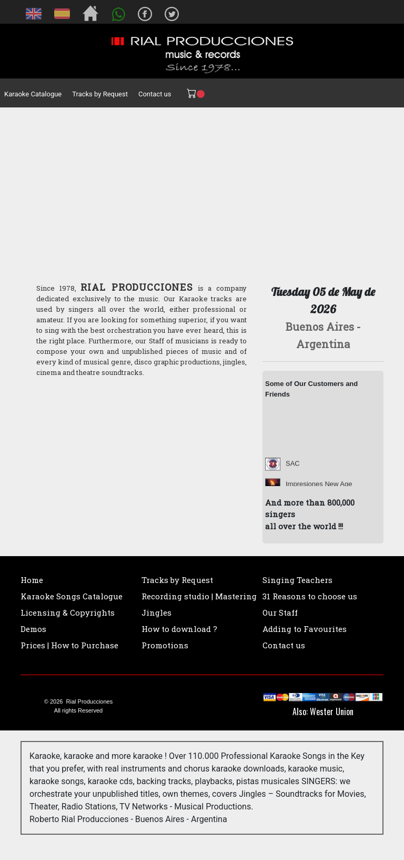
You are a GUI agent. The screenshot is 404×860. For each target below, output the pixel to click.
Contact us (154, 94)
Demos (33, 629)
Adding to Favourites (304, 629)
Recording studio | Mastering (199, 596)
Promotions (165, 645)
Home (32, 580)
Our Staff (280, 612)
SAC (293, 468)
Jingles (156, 612)
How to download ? (179, 629)
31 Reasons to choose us (309, 596)
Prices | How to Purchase (69, 645)
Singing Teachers (297, 580)
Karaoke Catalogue (33, 94)
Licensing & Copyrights (68, 612)
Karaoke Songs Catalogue (72, 596)
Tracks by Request (100, 94)
